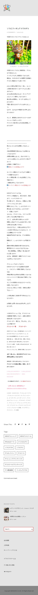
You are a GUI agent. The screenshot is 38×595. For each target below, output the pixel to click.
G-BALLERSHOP (26, 371)
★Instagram (7, 571)
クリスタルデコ (22, 442)
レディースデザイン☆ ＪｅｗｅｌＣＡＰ (22, 508)
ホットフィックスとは (10, 550)
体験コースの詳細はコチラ (15, 167)
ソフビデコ (20, 447)
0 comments (11, 32)
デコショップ (12, 403)
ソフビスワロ (9, 447)
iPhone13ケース (9, 442)
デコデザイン (25, 407)
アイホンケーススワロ (13, 395)
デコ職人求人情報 (9, 565)
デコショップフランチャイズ (13, 459)
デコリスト (10, 410)
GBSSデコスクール (25, 436)
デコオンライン (9, 453)
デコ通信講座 (9, 470)
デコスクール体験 (16, 407)
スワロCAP (22, 400)
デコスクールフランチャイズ (13, 464)
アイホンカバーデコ (25, 393)
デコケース (21, 453)
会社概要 (6, 540)
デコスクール (14, 405)
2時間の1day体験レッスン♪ (18, 516)
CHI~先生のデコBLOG (25, 381)
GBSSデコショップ (10, 436)
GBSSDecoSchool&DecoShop (16, 388)
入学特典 (6, 545)
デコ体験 (16, 410)
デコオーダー (23, 326)
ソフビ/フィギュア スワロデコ (18, 28)
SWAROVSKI (15, 393)
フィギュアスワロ (22, 470)
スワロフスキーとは (10, 558)
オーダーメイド (21, 398)
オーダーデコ (12, 398)
